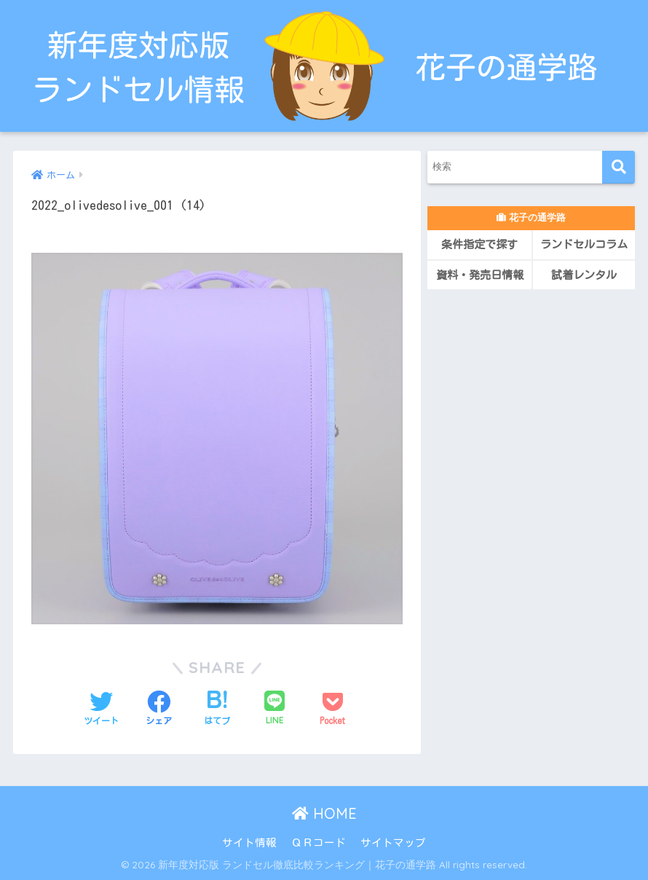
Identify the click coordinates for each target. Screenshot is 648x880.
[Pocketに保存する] (333, 709)
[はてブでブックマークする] (217, 709)
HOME (324, 813)
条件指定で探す (479, 244)
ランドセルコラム (584, 244)
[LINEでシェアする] (274, 708)
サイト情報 (249, 842)
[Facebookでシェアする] (159, 709)
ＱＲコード (318, 842)
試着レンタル (584, 275)
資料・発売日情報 (479, 275)
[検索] (618, 167)
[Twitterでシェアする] (101, 709)
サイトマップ (393, 842)
